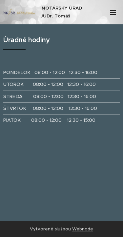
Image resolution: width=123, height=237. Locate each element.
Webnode (82, 229)
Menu (113, 12)
